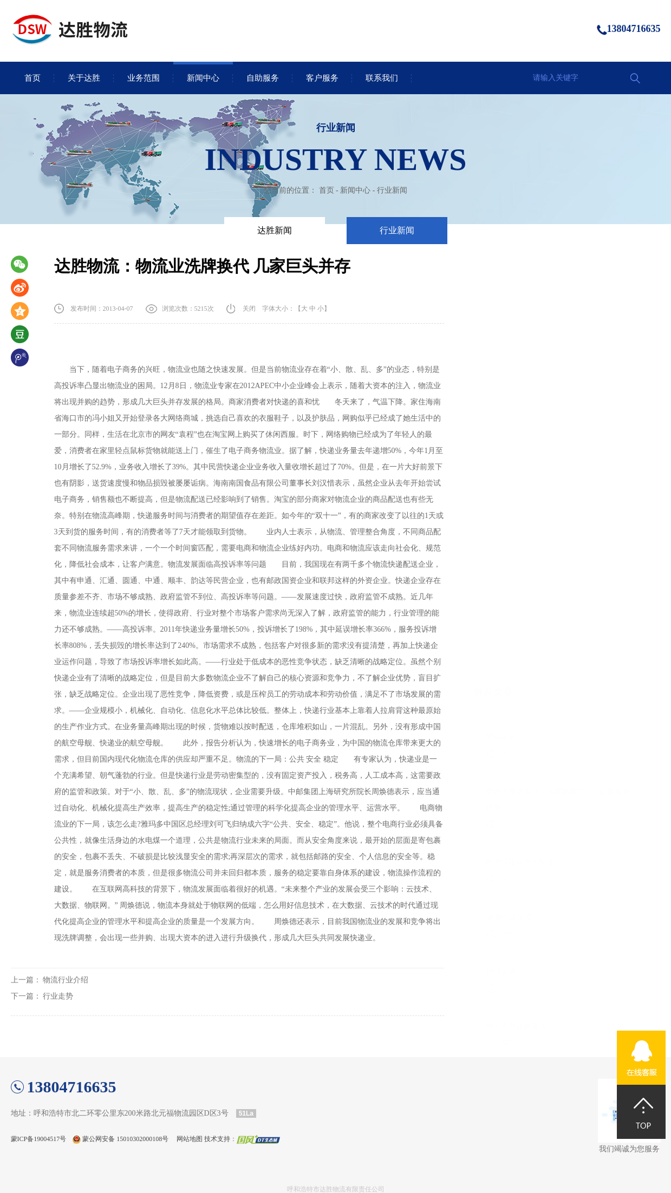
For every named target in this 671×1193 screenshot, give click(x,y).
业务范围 (143, 78)
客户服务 (322, 78)
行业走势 (501, 595)
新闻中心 (203, 78)
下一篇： (42, 1017)
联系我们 (382, 78)
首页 (32, 78)
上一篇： (50, 1001)
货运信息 (501, 360)
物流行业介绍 (508, 540)
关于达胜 (84, 78)
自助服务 (262, 78)
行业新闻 (392, 190)
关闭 (249, 309)
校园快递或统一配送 (520, 485)
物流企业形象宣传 (516, 649)
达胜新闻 (274, 230)
